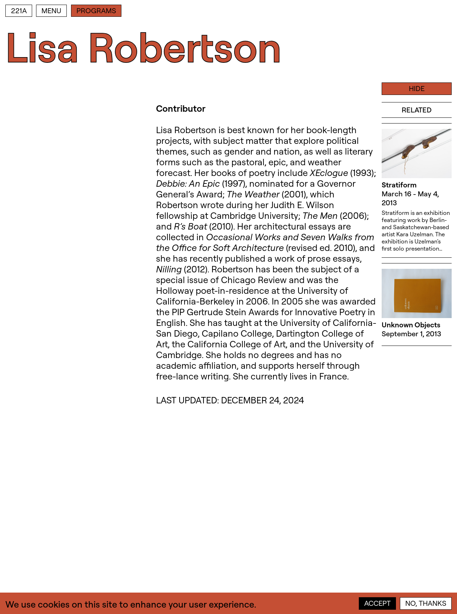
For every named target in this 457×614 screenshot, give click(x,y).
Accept (377, 603)
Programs (96, 10)
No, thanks (425, 603)
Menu (51, 10)
